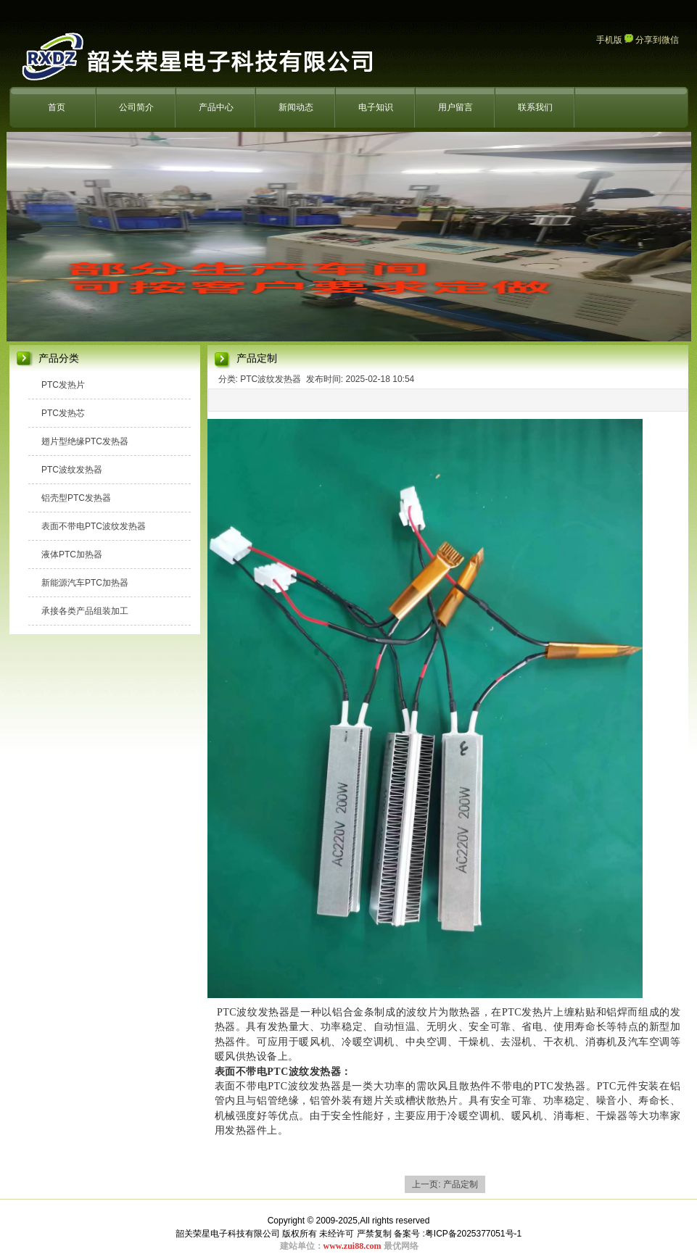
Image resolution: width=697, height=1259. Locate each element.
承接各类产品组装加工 (84, 611)
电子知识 (375, 107)
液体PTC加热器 (71, 554)
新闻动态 (296, 107)
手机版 (609, 40)
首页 (56, 107)
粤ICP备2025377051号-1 (473, 1234)
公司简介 (136, 107)
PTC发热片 (63, 385)
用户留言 (455, 107)
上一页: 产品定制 (445, 1184)
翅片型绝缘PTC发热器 (84, 441)
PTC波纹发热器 (71, 470)
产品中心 (216, 107)
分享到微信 (651, 40)
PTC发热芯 (63, 413)
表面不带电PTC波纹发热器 (93, 526)
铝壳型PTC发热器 (76, 498)
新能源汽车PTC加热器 (84, 583)
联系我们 (535, 107)
